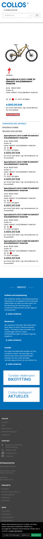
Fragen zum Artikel (12, 131)
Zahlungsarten (7, 520)
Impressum (6, 435)
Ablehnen (25, 535)
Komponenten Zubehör (11, 492)
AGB (3, 425)
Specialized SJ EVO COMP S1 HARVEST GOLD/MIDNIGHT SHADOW (21, 163)
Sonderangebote (8, 495)
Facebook (9, 456)
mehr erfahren (14, 314)
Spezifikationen (10, 127)
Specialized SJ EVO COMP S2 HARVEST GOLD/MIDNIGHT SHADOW (20, 81)
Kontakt (5, 422)
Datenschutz (7, 428)
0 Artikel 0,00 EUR (10, 10)
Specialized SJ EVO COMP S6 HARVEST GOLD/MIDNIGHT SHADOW (21, 242)
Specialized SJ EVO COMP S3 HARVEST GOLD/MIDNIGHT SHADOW (21, 189)
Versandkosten (7, 517)
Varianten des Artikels (14, 123)
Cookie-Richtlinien (15, 531)
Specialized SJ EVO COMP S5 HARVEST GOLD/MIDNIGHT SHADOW (21, 136)
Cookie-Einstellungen (11, 535)
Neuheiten (6, 500)
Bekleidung (6, 497)
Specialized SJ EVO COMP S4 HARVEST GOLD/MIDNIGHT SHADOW (21, 215)
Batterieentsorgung (9, 431)
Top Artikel (6, 511)
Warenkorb (6, 514)
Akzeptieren (36, 535)
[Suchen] (31, 15)
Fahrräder (5, 489)
